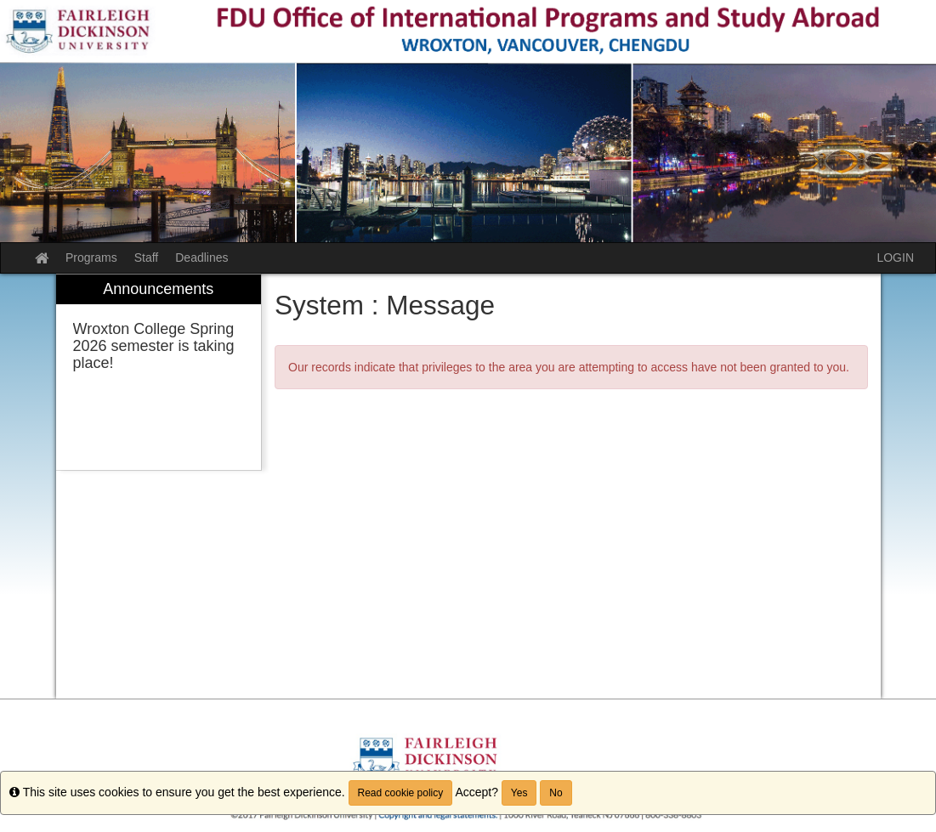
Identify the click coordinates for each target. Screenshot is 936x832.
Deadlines (201, 257)
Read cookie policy (401, 793)
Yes (519, 793)
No (555, 793)
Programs (91, 257)
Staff (146, 257)
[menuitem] (159, 373)
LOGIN (895, 257)
